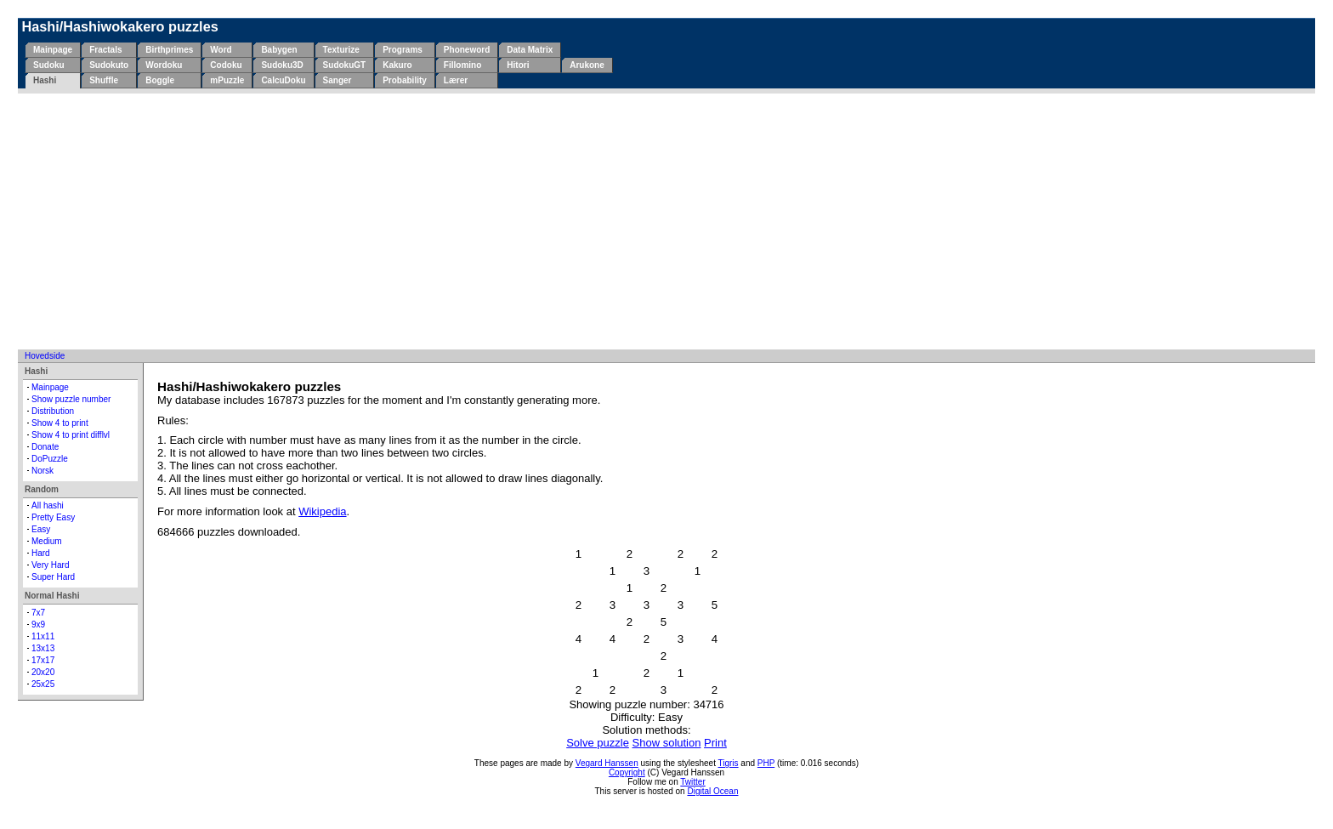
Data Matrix (530, 49)
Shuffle (103, 80)
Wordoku (163, 65)
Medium (46, 541)
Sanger (337, 80)
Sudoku (49, 65)
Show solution (666, 742)
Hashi (44, 80)
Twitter (692, 781)
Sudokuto (108, 65)
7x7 (38, 612)
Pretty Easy (53, 517)
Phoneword (467, 49)
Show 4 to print (59, 423)
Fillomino (462, 65)
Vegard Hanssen (607, 763)
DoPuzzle (49, 458)
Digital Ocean (712, 791)
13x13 (42, 648)
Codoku (225, 65)
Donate (45, 446)
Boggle (159, 80)
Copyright (627, 772)
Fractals (105, 49)
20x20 (42, 672)
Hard (40, 553)
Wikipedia (322, 511)
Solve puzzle (597, 742)
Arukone (587, 65)
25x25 (42, 684)
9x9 (38, 624)
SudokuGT (344, 65)
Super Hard (53, 577)
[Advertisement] (666, 221)
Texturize (341, 49)
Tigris (728, 763)
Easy (40, 529)
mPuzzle (227, 80)
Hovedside (45, 356)
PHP (765, 763)
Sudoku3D (282, 65)
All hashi (47, 505)
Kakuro (397, 65)
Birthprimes (169, 49)
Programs (403, 49)
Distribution (52, 411)
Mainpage (52, 49)
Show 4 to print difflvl (70, 435)
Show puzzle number (71, 399)
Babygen (279, 49)
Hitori (518, 65)
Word (220, 49)
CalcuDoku (283, 80)
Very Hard (50, 565)
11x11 (42, 636)
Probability (405, 80)
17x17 (42, 660)
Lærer (456, 80)
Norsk (42, 470)
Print (715, 742)
